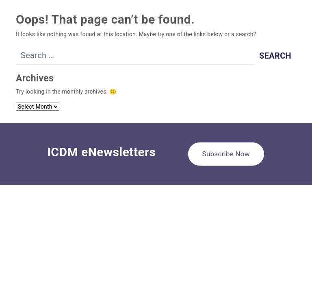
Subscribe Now (226, 154)
